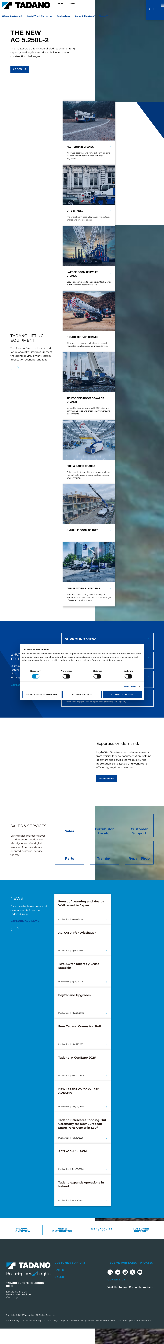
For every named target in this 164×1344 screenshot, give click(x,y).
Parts (59, 1285)
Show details (130, 686)
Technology (63, 16)
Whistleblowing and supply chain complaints (93, 1336)
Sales (59, 1292)
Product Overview (22, 1245)
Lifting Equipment (12, 16)
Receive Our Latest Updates (130, 1278)
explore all (20, 700)
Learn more (107, 794)
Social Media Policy (32, 1336)
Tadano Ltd (29, 1330)
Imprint (64, 1336)
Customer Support (141, 1245)
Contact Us (116, 1294)
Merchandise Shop (101, 1245)
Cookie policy (51, 1336)
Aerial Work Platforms (39, 16)
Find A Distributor (62, 1245)
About (102, 16)
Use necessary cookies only (42, 694)
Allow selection (82, 694)
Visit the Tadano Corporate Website (130, 1302)
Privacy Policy (13, 1336)
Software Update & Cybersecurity (134, 1336)
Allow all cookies (122, 694)
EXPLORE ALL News (25, 936)
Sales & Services (84, 16)
